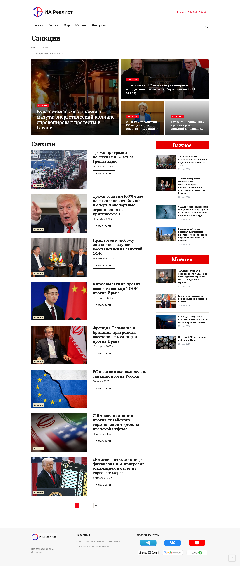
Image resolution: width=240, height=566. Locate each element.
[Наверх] (232, 558)
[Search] (205, 25)
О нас (79, 541)
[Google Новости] (173, 552)
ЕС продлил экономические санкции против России (120, 374)
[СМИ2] (197, 552)
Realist (34, 47)
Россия (53, 25)
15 (96, 505)
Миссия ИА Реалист (96, 541)
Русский (181, 12)
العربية (204, 12)
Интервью (99, 25)
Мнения (80, 25)
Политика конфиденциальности (93, 546)
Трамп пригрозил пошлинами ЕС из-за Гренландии (113, 157)
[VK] (173, 543)
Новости (37, 25)
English (193, 12)
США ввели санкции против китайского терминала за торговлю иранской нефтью (116, 422)
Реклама (113, 541)
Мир (67, 25)
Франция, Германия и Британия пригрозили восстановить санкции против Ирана (115, 334)
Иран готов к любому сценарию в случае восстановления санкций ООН (117, 247)
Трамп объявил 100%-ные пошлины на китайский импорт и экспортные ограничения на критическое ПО (118, 205)
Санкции (44, 47)
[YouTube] (197, 543)
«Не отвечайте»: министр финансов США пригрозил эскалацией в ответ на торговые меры (118, 466)
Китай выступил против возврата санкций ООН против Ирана (116, 288)
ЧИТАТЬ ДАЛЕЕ (104, 173)
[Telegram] (148, 543)
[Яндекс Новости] (148, 552)
